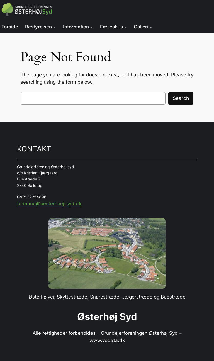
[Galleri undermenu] (150, 26)
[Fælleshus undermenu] (125, 26)
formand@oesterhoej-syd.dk (49, 203)
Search (181, 98)
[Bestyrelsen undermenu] (54, 26)
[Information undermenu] (91, 26)
